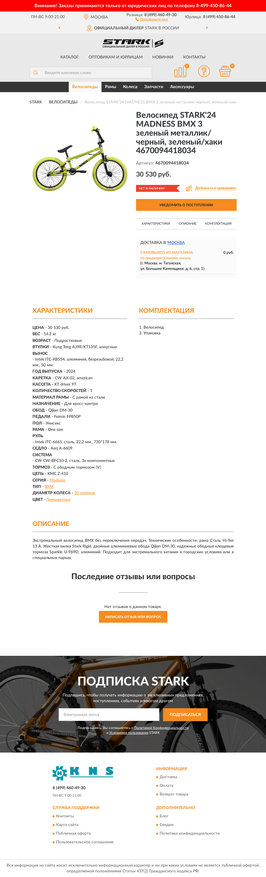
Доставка (168, 777)
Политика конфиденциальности (190, 833)
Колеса (130, 87)
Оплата (166, 786)
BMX (49, 487)
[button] (151, 19)
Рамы (110, 87)
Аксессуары (182, 87)
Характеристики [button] (155, 223)
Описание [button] (187, 223)
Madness (58, 480)
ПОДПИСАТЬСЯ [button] (185, 715)
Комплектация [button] (218, 223)
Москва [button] (176, 243)
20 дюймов (84, 493)
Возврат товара (174, 795)
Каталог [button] (69, 57)
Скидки (166, 825)
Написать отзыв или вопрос (133, 617)
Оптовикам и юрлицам (116, 57)
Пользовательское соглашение (85, 842)
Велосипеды (85, 87)
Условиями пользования (128, 732)
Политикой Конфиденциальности (161, 728)
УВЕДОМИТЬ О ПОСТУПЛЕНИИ (186, 205)
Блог (164, 816)
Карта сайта (67, 825)
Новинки (162, 57)
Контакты (194, 57)
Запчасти (153, 87)
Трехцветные (58, 500)
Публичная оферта (73, 833)
